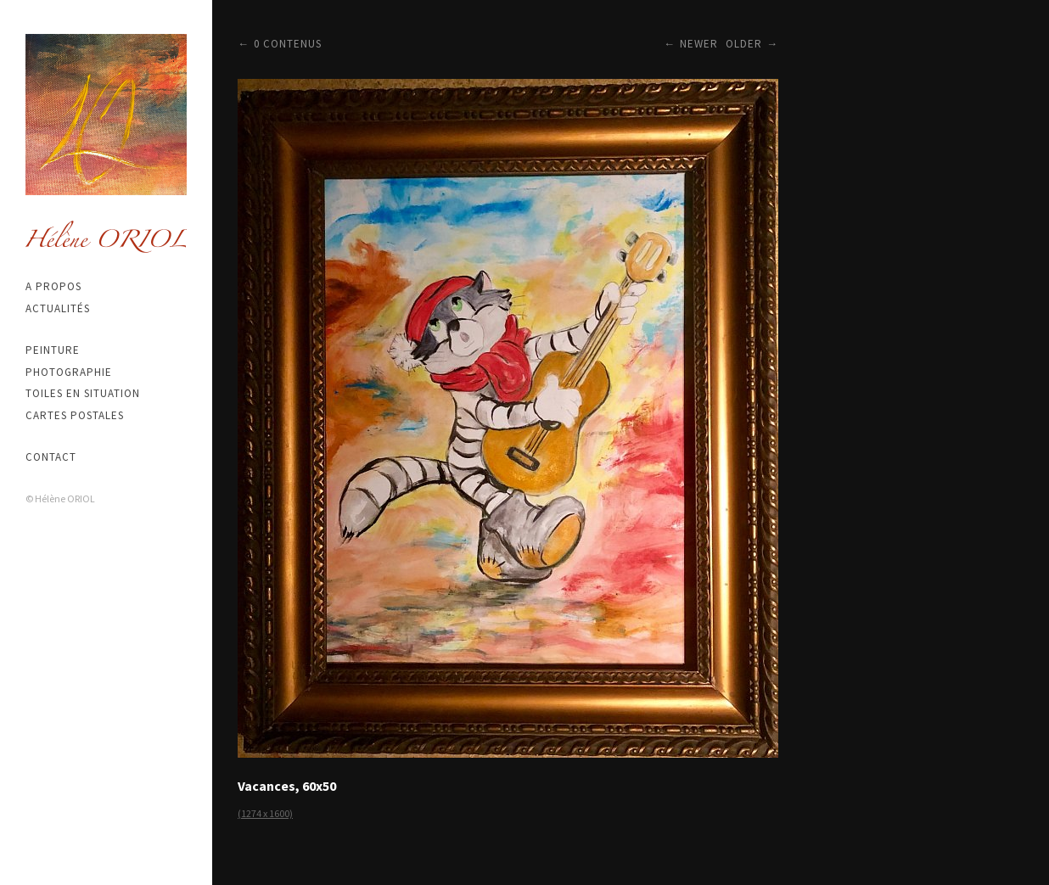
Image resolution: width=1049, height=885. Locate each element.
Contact (50, 457)
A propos (53, 286)
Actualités (57, 308)
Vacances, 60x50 (287, 785)
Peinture (52, 350)
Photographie (68, 372)
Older (744, 43)
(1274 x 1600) (265, 813)
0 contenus (288, 43)
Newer (699, 43)
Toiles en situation (82, 393)
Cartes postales (74, 415)
